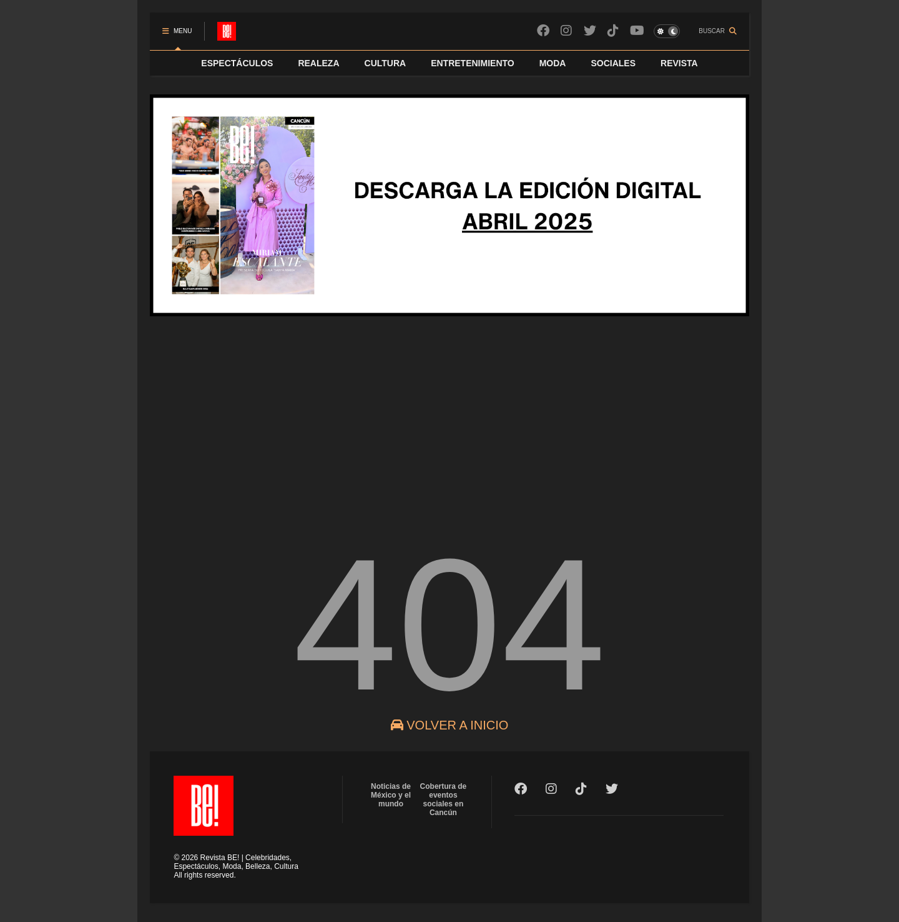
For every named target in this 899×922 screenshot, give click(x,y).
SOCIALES (613, 63)
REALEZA (318, 63)
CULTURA (385, 63)
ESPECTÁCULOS (237, 63)
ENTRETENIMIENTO (472, 63)
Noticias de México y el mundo (391, 795)
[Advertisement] (449, 424)
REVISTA (679, 63)
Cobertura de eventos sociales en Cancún (443, 799)
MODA (552, 63)
